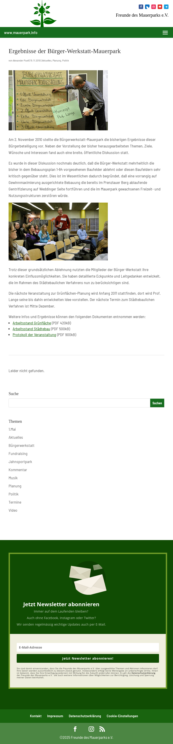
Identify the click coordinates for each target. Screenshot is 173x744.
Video (13, 510)
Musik (13, 477)
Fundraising (18, 453)
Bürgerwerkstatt (22, 445)
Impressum (55, 716)
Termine (15, 502)
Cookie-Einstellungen (122, 716)
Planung (57, 60)
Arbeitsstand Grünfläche (32, 322)
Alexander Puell (21, 60)
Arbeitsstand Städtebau (31, 328)
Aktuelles (46, 60)
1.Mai (12, 429)
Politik (65, 60)
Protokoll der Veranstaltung (34, 334)
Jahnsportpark (20, 461)
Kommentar (18, 469)
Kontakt (36, 716)
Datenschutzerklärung (85, 716)
